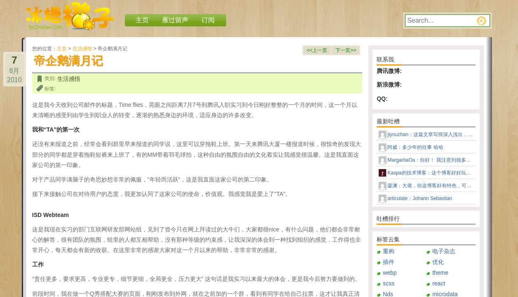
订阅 (208, 20)
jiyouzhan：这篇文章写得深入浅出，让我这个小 (430, 134)
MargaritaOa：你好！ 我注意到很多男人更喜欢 (430, 160)
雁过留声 (175, 20)
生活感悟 (82, 49)
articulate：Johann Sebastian (419, 198)
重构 (388, 251)
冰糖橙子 (70, 16)
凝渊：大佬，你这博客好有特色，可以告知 (430, 186)
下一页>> (345, 50)
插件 (388, 262)
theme (440, 272)
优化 (438, 262)
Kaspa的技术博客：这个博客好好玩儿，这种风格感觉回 (430, 173)
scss (388, 283)
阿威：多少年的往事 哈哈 (415, 147)
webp (389, 272)
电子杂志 (443, 251)
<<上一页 (317, 50)
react (438, 283)
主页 (62, 49)
